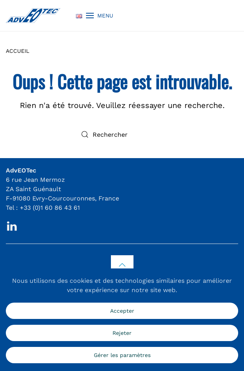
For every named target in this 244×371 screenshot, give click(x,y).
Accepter (122, 311)
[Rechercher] (122, 134)
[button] (99, 15)
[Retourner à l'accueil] (33, 15)
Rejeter (122, 333)
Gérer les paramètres (122, 355)
